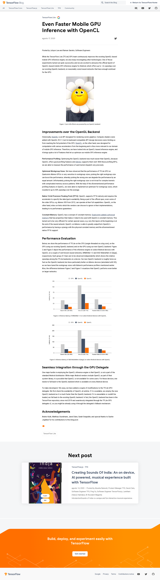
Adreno (78, 162)
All (4, 8)
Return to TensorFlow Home (143, 3)
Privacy (105, 574)
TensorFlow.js (31, 8)
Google (98, 574)
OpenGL (55, 137)
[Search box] (115, 3)
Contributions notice (126, 574)
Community (69, 8)
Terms (113, 574)
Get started (80, 554)
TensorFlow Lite (47, 8)
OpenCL (78, 143)
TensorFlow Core (15, 8)
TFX (59, 8)
